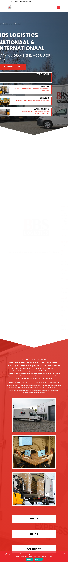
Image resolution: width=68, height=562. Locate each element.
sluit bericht (29, 559)
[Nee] (66, 556)
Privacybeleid (38, 559)
